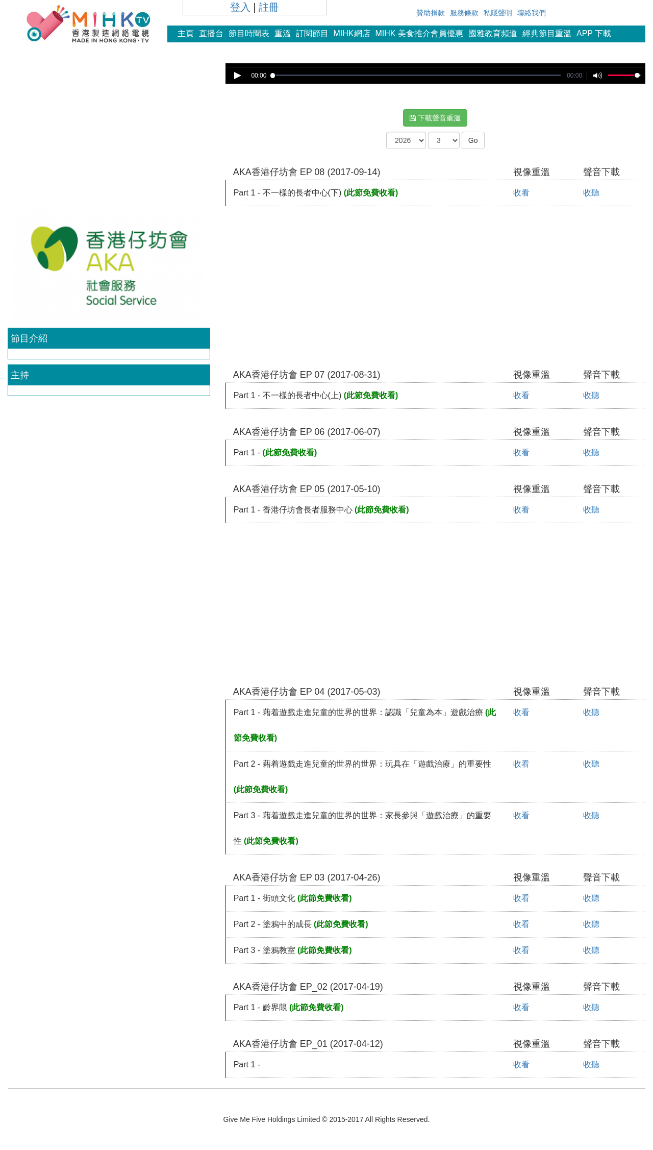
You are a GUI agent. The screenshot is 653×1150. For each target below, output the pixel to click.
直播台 (211, 33)
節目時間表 (249, 33)
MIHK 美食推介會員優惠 (419, 33)
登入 (240, 7)
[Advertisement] (108, 134)
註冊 (269, 7)
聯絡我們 (531, 13)
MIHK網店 (352, 33)
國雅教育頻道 (492, 33)
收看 (521, 192)
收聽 (591, 192)
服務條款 (464, 13)
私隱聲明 (498, 13)
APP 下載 (593, 33)
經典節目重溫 (546, 33)
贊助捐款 (430, 13)
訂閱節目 (312, 33)
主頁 (186, 33)
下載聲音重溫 (435, 118)
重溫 (282, 33)
